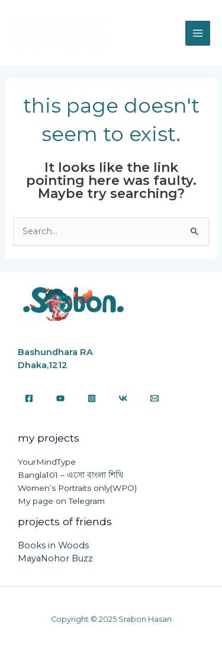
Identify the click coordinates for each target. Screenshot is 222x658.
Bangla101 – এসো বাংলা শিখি (70, 475)
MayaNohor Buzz (55, 558)
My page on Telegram (61, 501)
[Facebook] (29, 398)
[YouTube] (60, 398)
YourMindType (47, 462)
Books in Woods (53, 545)
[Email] (154, 398)
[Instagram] (92, 398)
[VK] (123, 398)
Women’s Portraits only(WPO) (77, 488)
